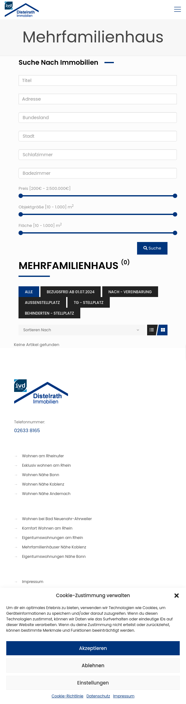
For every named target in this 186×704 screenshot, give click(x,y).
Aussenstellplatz (42, 302)
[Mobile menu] (177, 9)
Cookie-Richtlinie (67, 696)
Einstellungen (93, 682)
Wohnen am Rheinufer (43, 456)
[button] (176, 595)
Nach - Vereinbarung (130, 291)
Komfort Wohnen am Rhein (47, 528)
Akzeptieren (93, 648)
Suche (152, 248)
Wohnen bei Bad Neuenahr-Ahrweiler (57, 518)
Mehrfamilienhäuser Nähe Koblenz (54, 547)
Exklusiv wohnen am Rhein (46, 465)
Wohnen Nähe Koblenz (43, 484)
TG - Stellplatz (89, 302)
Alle (29, 291)
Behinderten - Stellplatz (49, 313)
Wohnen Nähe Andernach (46, 493)
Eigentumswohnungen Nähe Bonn (54, 556)
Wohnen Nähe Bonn (40, 474)
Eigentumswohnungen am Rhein (52, 537)
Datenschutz (98, 696)
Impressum (124, 696)
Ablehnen (93, 665)
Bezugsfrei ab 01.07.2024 (70, 291)
